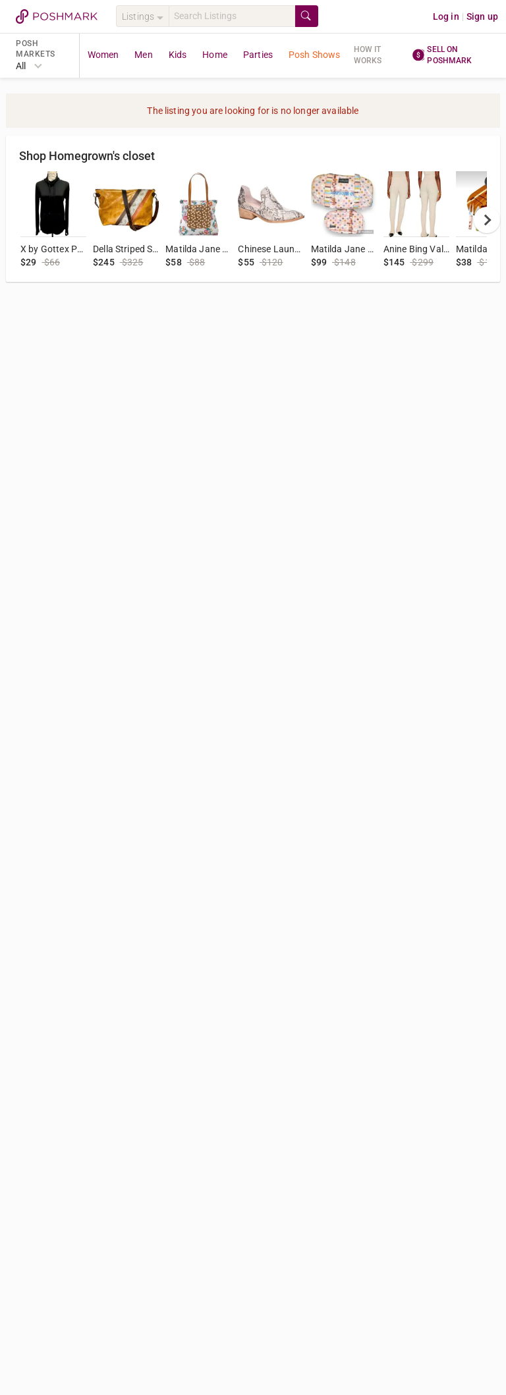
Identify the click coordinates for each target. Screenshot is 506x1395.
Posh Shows (315, 54)
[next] (487, 220)
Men (143, 54)
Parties (258, 54)
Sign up (482, 16)
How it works (368, 55)
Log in (446, 16)
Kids (178, 54)
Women (103, 54)
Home (214, 54)
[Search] (232, 16)
